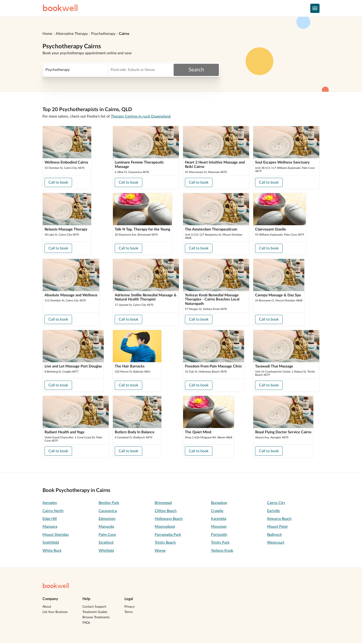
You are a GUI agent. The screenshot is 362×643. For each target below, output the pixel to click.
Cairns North (52, 511)
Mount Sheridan (55, 535)
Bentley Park (109, 503)
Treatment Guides (94, 612)
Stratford (106, 542)
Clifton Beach (166, 511)
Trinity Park (220, 542)
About (46, 606)
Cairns (124, 34)
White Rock (51, 550)
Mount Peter (277, 526)
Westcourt (275, 542)
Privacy (129, 606)
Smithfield (50, 542)
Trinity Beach (165, 542)
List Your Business (55, 612)
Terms (128, 612)
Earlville (273, 511)
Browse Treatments (96, 617)
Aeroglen (49, 503)
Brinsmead (163, 503)
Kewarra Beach (279, 519)
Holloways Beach (169, 519)
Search (196, 69)
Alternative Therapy (72, 34)
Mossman (219, 526)
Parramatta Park (168, 535)
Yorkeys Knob (222, 550)
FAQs (86, 622)
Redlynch (274, 535)
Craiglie (217, 511)
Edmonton (107, 519)
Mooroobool (165, 526)
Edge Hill (49, 519)
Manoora (49, 526)
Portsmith (219, 535)
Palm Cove (107, 535)
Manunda (106, 526)
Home (47, 34)
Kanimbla (218, 519)
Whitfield (106, 550)
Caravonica (108, 511)
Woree (160, 550)
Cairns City (276, 503)
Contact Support (94, 606)
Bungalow (219, 503)
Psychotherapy (103, 34)
